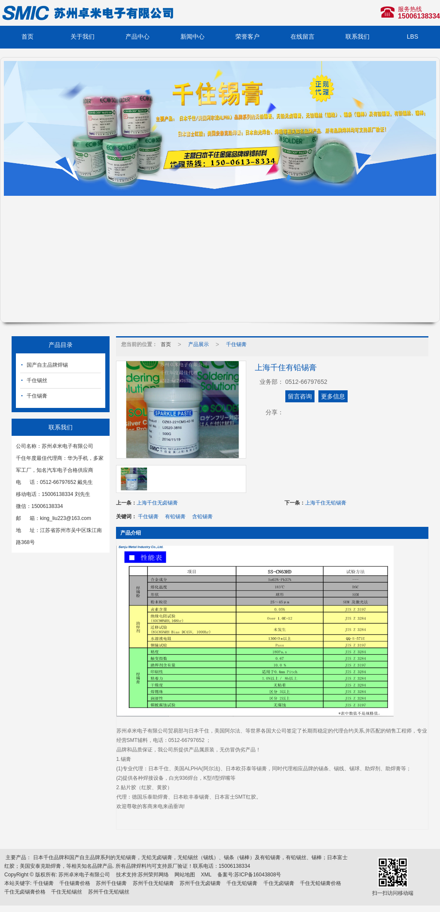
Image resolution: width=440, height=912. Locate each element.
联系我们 (357, 36)
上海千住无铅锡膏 (325, 503)
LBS (412, 36)
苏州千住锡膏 (111, 883)
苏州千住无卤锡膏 (200, 883)
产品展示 (198, 344)
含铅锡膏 (202, 517)
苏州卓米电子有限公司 (84, 875)
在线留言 (302, 36)
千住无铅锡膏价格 (320, 883)
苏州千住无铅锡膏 (153, 883)
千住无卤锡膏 (278, 883)
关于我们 (82, 36)
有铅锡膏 (175, 517)
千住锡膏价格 (74, 883)
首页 (27, 36)
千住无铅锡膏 (241, 883)
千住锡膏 (37, 396)
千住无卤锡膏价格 (25, 892)
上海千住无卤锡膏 (157, 503)
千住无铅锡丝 (66, 892)
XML (206, 875)
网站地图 (184, 875)
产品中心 (137, 36)
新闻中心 (192, 36)
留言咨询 (300, 396)
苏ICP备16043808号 (257, 875)
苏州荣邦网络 (153, 875)
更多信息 (333, 396)
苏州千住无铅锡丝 (108, 892)
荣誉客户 (247, 36)
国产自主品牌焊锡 (47, 365)
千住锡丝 (37, 380)
